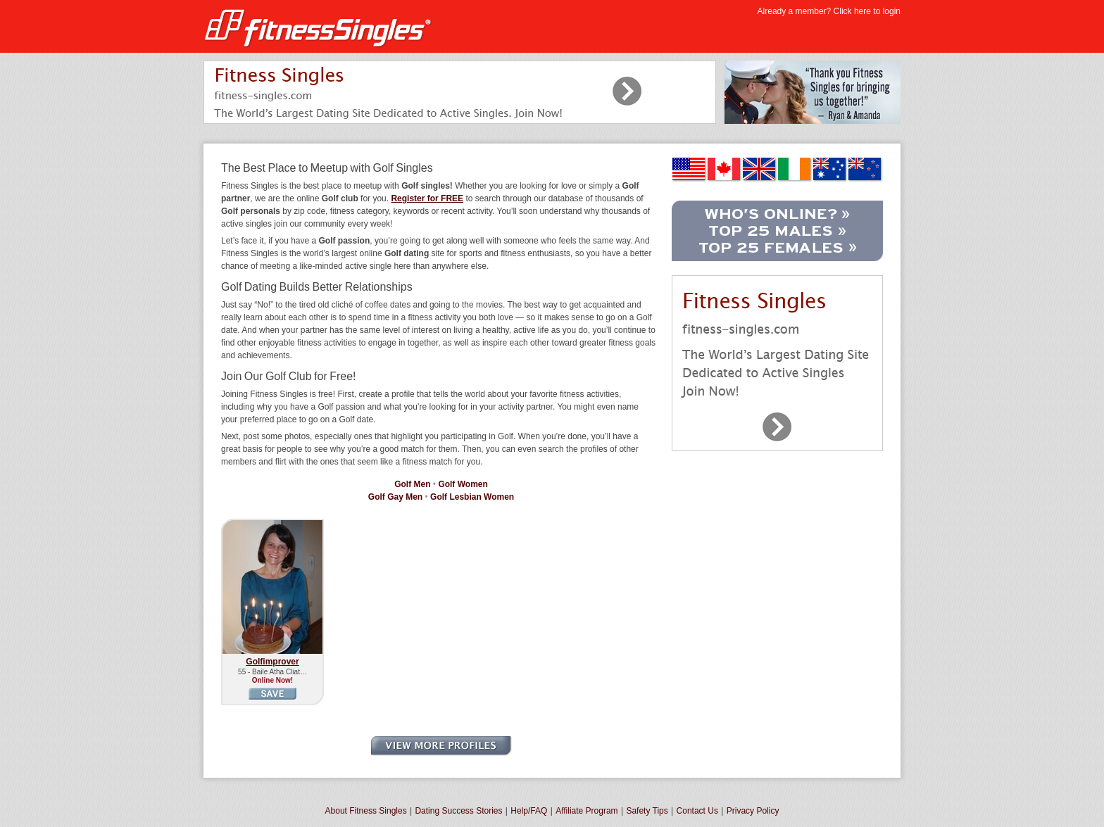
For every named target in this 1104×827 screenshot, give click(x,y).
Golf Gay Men (395, 497)
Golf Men (412, 484)
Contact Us (697, 811)
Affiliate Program (586, 811)
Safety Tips (646, 811)
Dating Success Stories (458, 811)
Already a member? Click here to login (829, 11)
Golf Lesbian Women (472, 497)
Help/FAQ (528, 811)
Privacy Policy (753, 811)
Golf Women (462, 484)
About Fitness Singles (366, 811)
